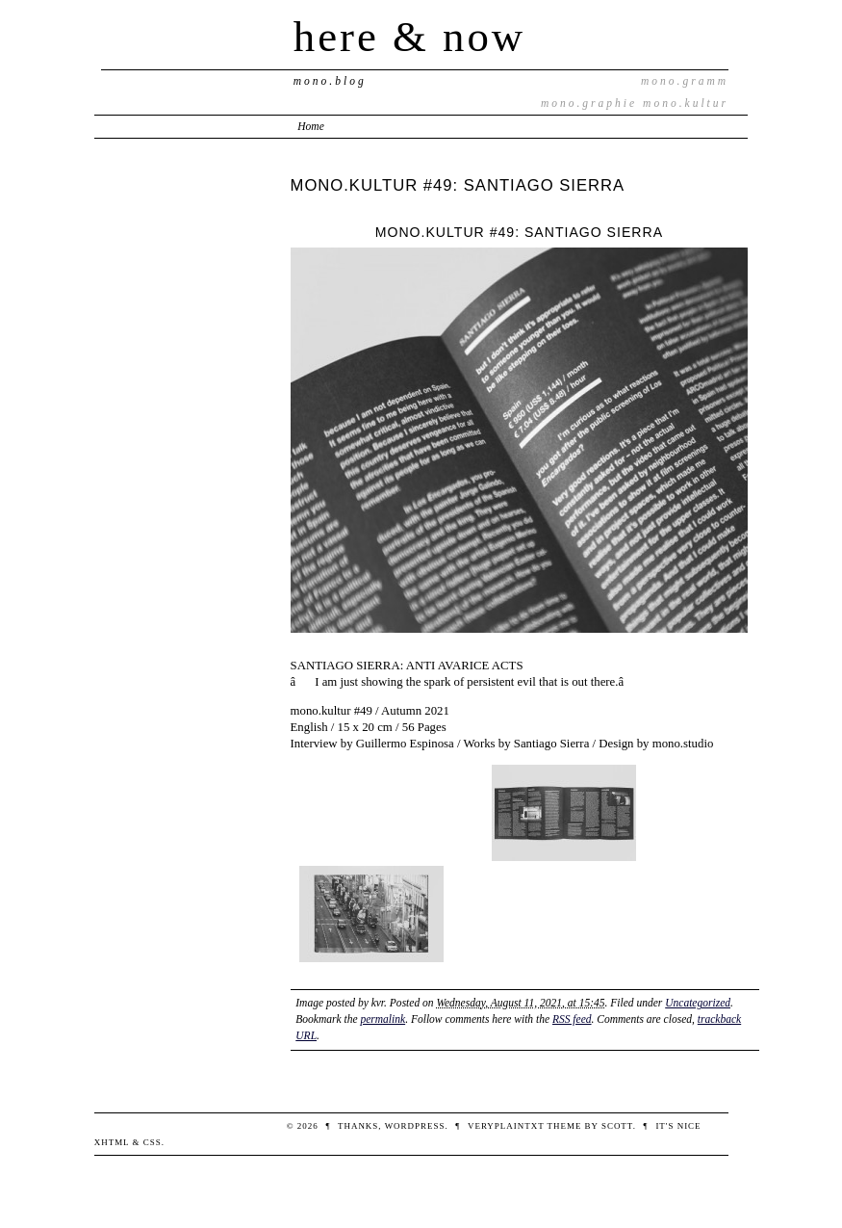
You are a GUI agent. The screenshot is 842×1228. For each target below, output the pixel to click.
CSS (152, 1142)
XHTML (112, 1142)
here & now (409, 37)
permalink (382, 1019)
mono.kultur (685, 103)
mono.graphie (589, 103)
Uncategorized (697, 1002)
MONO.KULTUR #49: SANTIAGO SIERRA (458, 185)
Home (310, 126)
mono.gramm (684, 81)
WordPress (415, 1126)
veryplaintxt (506, 1126)
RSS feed (572, 1019)
